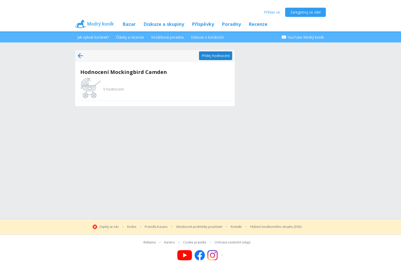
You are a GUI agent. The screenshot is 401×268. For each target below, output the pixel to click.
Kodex (131, 227)
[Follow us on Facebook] (200, 255)
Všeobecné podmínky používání (199, 227)
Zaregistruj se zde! (305, 12)
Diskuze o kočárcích (207, 37)
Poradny (231, 24)
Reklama (149, 242)
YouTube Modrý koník (303, 37)
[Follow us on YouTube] (184, 255)
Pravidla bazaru (156, 227)
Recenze (258, 24)
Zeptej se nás (109, 227)
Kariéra (169, 242)
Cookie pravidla (194, 242)
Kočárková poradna (167, 37)
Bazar (129, 24)
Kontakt (236, 227)
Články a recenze (130, 37)
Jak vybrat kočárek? (93, 37)
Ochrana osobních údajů (232, 242)
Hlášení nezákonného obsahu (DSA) (276, 227)
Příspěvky (203, 24)
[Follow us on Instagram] (215, 255)
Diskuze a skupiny (163, 24)
